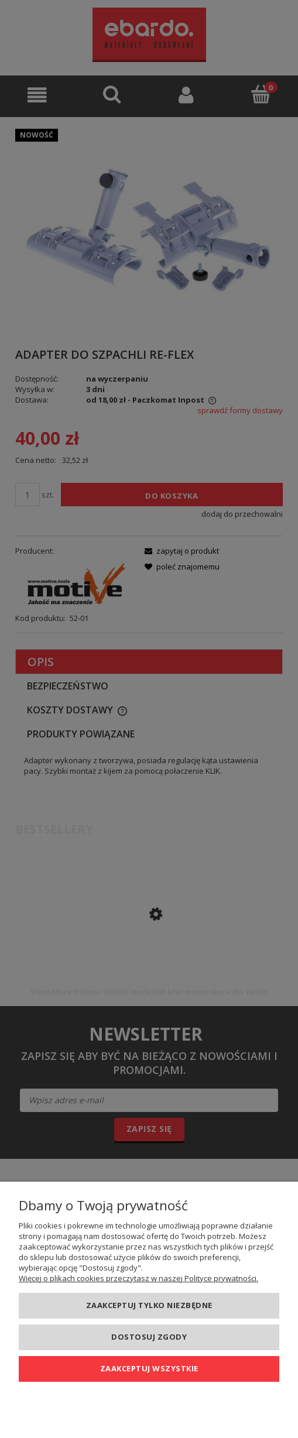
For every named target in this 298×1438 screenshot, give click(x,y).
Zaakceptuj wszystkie (149, 1368)
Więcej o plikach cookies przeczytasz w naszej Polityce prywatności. (138, 1278)
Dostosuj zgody (149, 1336)
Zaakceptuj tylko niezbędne (149, 1305)
